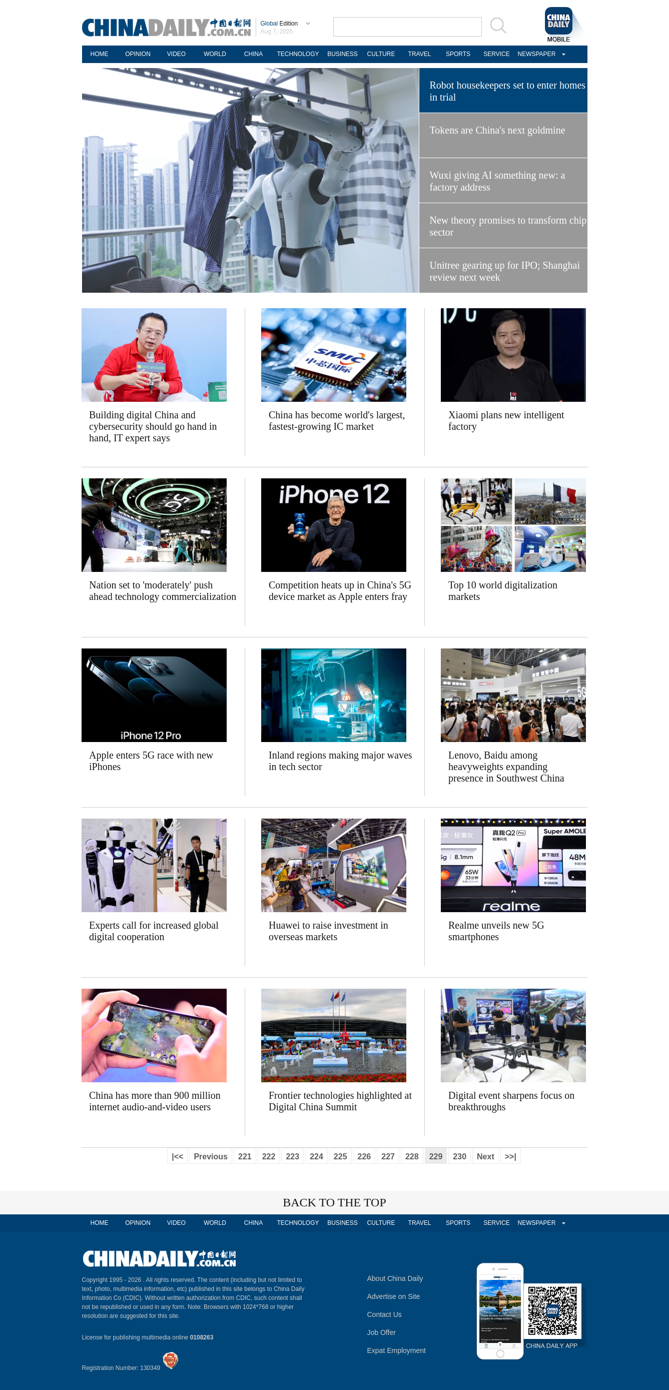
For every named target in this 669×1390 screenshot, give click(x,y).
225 (340, 1156)
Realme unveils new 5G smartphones (496, 931)
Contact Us (384, 1314)
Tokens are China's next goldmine (497, 130)
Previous (211, 1156)
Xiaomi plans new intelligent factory (506, 420)
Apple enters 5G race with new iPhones (151, 761)
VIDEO (176, 54)
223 (292, 1156)
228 (412, 1156)
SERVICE (496, 54)
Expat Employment (396, 1350)
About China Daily (395, 1278)
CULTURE (381, 54)
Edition (279, 23)
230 (459, 1156)
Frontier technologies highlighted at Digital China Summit (340, 1101)
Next (485, 1156)
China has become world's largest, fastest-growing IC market (337, 420)
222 (269, 1156)
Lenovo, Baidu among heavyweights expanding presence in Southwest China (506, 767)
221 (245, 1156)
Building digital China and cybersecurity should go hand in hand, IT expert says (153, 426)
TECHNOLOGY (298, 54)
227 (388, 1156)
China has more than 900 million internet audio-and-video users (155, 1101)
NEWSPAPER (535, 54)
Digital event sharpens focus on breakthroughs (511, 1101)
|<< (177, 1156)
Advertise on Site (393, 1296)
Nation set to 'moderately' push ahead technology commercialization (162, 590)
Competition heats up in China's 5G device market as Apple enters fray (340, 590)
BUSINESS (342, 54)
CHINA (253, 54)
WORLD (215, 54)
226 (364, 1156)
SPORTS (458, 54)
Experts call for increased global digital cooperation (154, 931)
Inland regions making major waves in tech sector (340, 761)
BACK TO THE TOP (334, 1202)
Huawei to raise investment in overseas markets (328, 931)
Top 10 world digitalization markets (502, 590)
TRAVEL (419, 54)
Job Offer (381, 1332)
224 (316, 1156)
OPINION (138, 54)
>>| (510, 1156)
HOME (100, 54)
